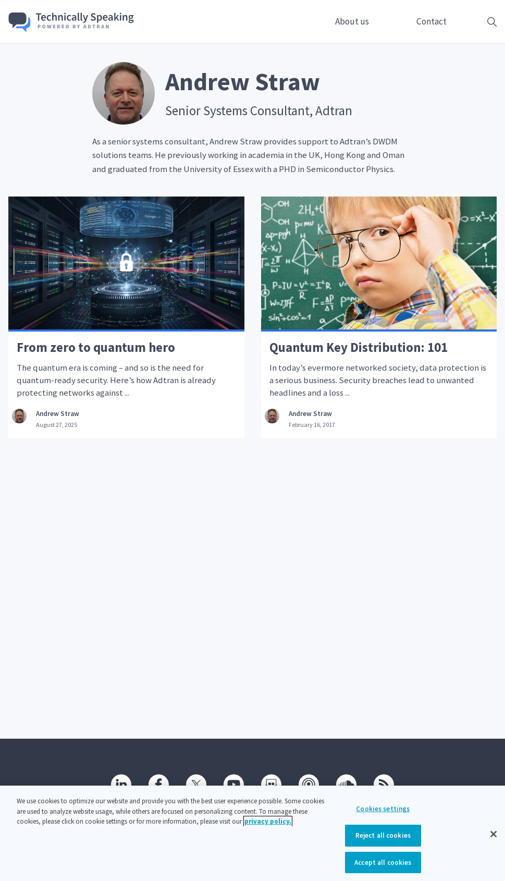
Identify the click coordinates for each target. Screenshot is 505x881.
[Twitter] (196, 784)
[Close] (493, 842)
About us (352, 21)
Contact (431, 21)
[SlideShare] (271, 784)
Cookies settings (383, 816)
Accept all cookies (382, 869)
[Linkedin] (121, 784)
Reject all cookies (383, 843)
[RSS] (384, 784)
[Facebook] (159, 784)
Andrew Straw (57, 413)
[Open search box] (476, 21)
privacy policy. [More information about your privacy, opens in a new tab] (267, 829)
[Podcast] (309, 784)
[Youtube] (234, 784)
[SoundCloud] (346, 784)
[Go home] (71, 22)
